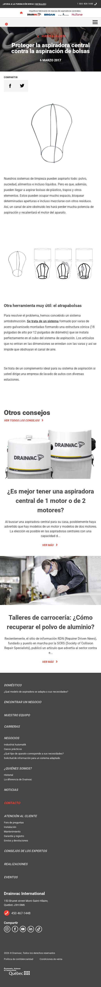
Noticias (11, 789)
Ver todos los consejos (21, 420)
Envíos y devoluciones (16, 840)
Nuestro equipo (17, 715)
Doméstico (12, 685)
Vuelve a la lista (53, 36)
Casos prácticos (13, 749)
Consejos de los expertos (25, 851)
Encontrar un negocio (22, 702)
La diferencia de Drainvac (18, 779)
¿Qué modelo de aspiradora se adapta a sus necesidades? (36, 691)
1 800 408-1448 (85, 4)
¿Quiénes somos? (18, 768)
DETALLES (41, 4)
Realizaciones (16, 864)
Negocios (11, 738)
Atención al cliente (20, 816)
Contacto (12, 803)
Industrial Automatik (15, 744)
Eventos (11, 877)
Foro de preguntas (14, 822)
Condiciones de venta (51, 959)
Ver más (48, 545)
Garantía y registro (14, 836)
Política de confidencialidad (18, 959)
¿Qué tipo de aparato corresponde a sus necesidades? (34, 753)
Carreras (12, 726)
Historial (8, 774)
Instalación (10, 827)
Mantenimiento (12, 831)
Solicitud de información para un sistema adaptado (32, 758)
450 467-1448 (20, 913)
